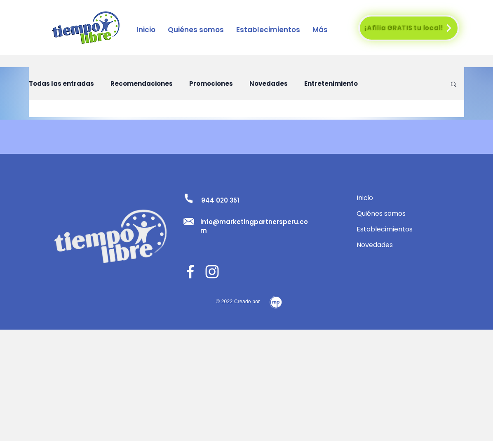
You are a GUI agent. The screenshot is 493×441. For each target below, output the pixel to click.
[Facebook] (190, 272)
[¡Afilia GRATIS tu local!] (408, 28)
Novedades (268, 83)
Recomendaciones (141, 83)
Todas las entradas (61, 83)
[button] (268, 29)
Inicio (365, 198)
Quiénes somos (381, 213)
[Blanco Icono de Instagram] (212, 272)
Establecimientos (385, 229)
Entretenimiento (331, 83)
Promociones (211, 83)
